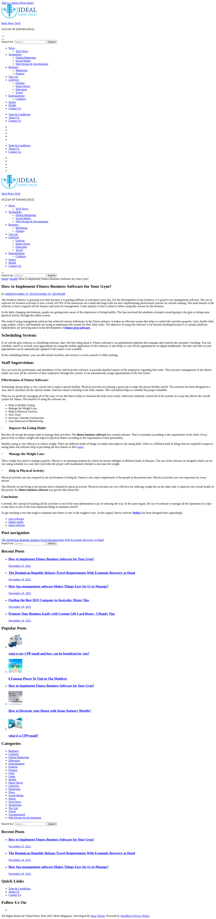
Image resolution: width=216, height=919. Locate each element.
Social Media (23, 60)
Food (11, 773)
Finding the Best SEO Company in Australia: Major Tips (48, 600)
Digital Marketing (26, 57)
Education (21, 89)
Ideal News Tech (10, 23)
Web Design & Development (32, 63)
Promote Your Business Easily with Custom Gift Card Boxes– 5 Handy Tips (61, 614)
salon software (16, 525)
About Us (13, 117)
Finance (20, 73)
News (11, 48)
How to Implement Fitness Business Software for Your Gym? (51, 559)
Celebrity (21, 98)
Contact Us (14, 108)
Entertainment (16, 95)
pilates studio (16, 521)
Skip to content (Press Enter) (17, 2)
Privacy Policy (141, 915)
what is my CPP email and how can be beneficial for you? (48, 653)
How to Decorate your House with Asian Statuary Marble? (49, 711)
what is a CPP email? (23, 735)
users (80, 446)
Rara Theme (98, 915)
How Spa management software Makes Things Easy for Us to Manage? (58, 586)
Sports (12, 102)
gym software (16, 518)
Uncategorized (16, 814)
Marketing (21, 70)
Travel (19, 92)
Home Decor (23, 86)
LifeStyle (13, 79)
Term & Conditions (19, 114)
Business (13, 67)
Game (11, 776)
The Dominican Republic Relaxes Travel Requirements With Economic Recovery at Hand (52, 539)
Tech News (22, 51)
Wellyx (137, 512)
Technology (15, 54)
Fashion (20, 83)
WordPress (126, 915)
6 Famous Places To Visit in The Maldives (37, 678)
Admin (9, 293)
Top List (13, 76)
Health (12, 105)
